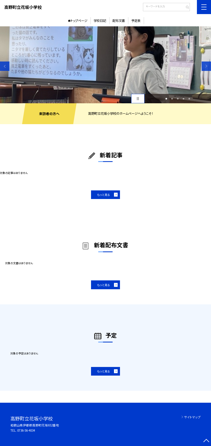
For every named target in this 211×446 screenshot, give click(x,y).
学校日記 (100, 20)
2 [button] (172, 98)
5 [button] (189, 98)
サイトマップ (192, 417)
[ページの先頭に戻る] (206, 441)
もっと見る (103, 194)
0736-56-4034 (26, 430)
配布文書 (118, 20)
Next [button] (206, 66)
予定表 (136, 20)
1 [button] (166, 98)
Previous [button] (4, 66)
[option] (105, 64)
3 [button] (178, 98)
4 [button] (183, 98)
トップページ (78, 20)
